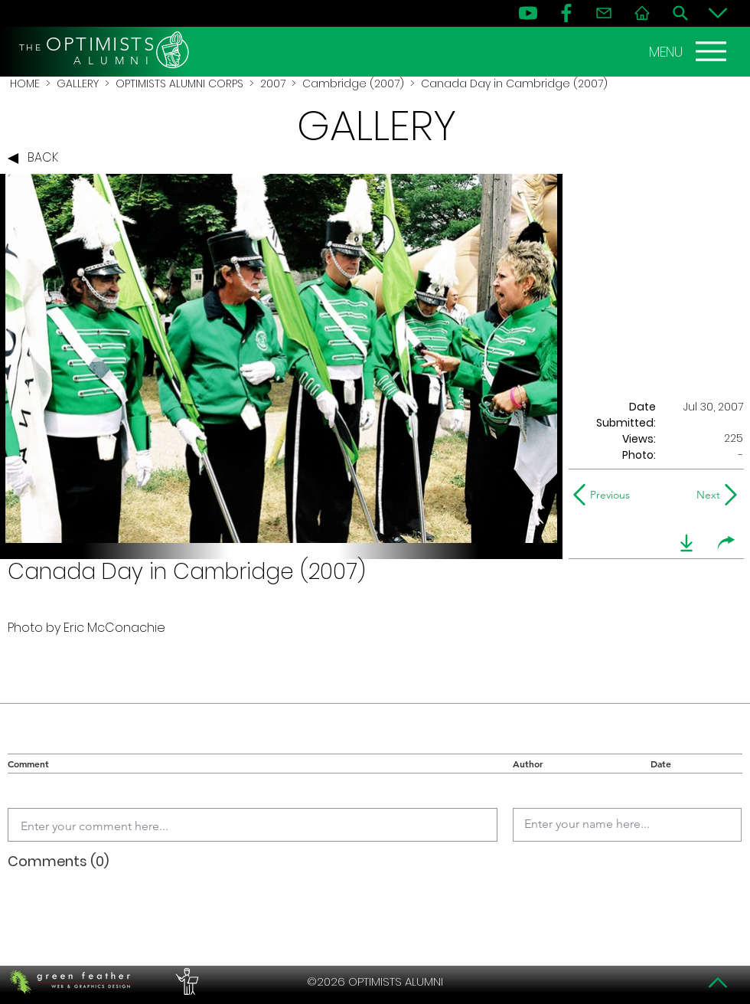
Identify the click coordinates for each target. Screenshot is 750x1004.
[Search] (680, 13)
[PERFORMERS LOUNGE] (185, 981)
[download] (686, 543)
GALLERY (78, 83)
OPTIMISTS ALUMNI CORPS (179, 83)
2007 (272, 83)
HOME (25, 83)
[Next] (705, 494)
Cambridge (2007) (353, 83)
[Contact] (604, 13)
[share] (726, 543)
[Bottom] (718, 13)
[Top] (718, 982)
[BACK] (36, 158)
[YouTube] (528, 13)
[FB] (566, 13)
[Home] (642, 13)
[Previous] (605, 494)
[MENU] (689, 51)
